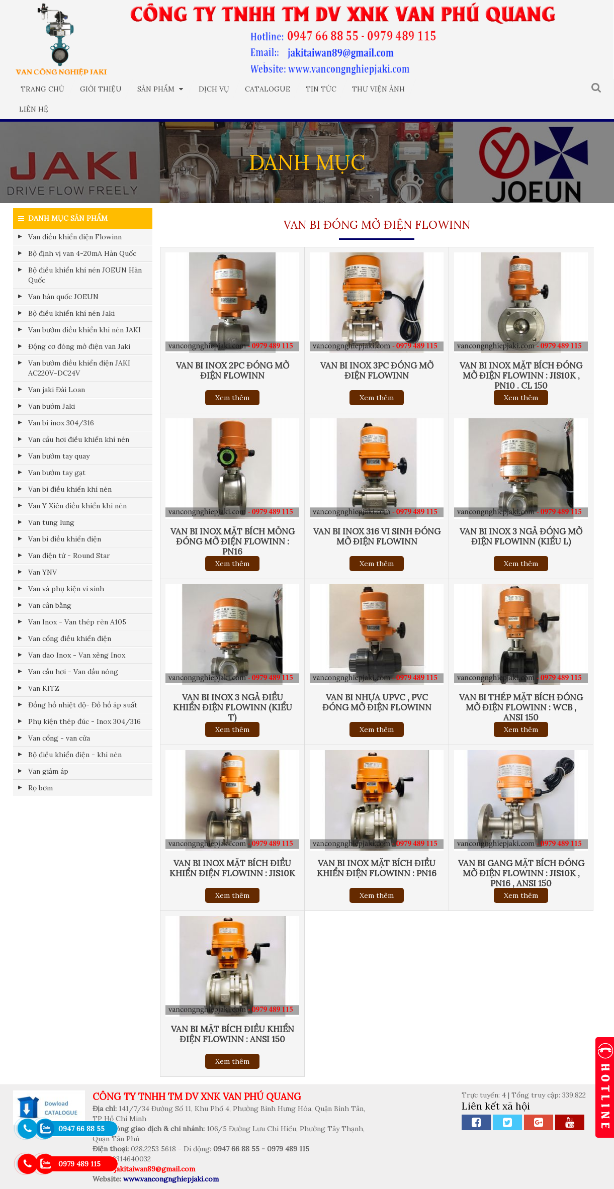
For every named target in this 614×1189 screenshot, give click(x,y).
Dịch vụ (214, 89)
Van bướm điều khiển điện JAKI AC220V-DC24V (79, 368)
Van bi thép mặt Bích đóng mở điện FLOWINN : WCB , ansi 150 (521, 707)
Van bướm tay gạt (56, 472)
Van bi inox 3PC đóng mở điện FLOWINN (376, 370)
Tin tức (321, 89)
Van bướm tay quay (59, 456)
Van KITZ (43, 688)
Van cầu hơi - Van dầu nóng (73, 671)
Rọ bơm (40, 787)
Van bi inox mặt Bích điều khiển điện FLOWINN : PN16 (376, 868)
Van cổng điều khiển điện (69, 638)
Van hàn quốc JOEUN (63, 296)
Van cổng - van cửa (59, 738)
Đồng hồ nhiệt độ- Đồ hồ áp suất (82, 704)
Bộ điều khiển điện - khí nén (75, 754)
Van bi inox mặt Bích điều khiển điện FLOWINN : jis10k (232, 868)
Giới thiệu (101, 89)
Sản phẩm (160, 89)
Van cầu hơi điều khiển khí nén (78, 439)
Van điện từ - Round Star (69, 555)
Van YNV (42, 572)
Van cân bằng (49, 605)
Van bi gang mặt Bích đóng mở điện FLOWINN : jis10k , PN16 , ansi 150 (521, 873)
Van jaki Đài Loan (56, 389)
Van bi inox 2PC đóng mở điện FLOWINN (232, 370)
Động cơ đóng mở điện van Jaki (79, 346)
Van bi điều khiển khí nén (70, 489)
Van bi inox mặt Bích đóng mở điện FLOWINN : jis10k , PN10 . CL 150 (521, 375)
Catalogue (267, 89)
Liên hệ (33, 109)
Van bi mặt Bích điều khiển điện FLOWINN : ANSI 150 (232, 1034)
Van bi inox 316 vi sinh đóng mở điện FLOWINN (377, 536)
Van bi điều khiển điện (64, 538)
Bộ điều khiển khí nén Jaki (71, 313)
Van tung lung (51, 522)
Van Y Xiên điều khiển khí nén (77, 505)
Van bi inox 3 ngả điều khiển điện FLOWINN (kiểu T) (232, 707)
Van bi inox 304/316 (61, 422)
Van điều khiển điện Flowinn (75, 236)
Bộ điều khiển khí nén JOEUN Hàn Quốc (85, 275)
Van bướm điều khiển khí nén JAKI (84, 329)
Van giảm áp (48, 771)
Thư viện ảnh (378, 89)
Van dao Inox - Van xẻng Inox (76, 655)
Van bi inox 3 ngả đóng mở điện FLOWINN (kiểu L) (521, 536)
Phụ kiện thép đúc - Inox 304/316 (84, 721)
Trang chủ (42, 89)
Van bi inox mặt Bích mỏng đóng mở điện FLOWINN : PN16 (232, 541)
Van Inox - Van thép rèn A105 (77, 621)
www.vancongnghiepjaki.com (171, 1178)
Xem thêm (232, 397)
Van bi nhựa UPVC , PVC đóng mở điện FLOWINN (376, 702)
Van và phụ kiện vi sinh (66, 588)
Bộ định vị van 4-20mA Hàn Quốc (82, 253)
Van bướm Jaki (51, 406)
